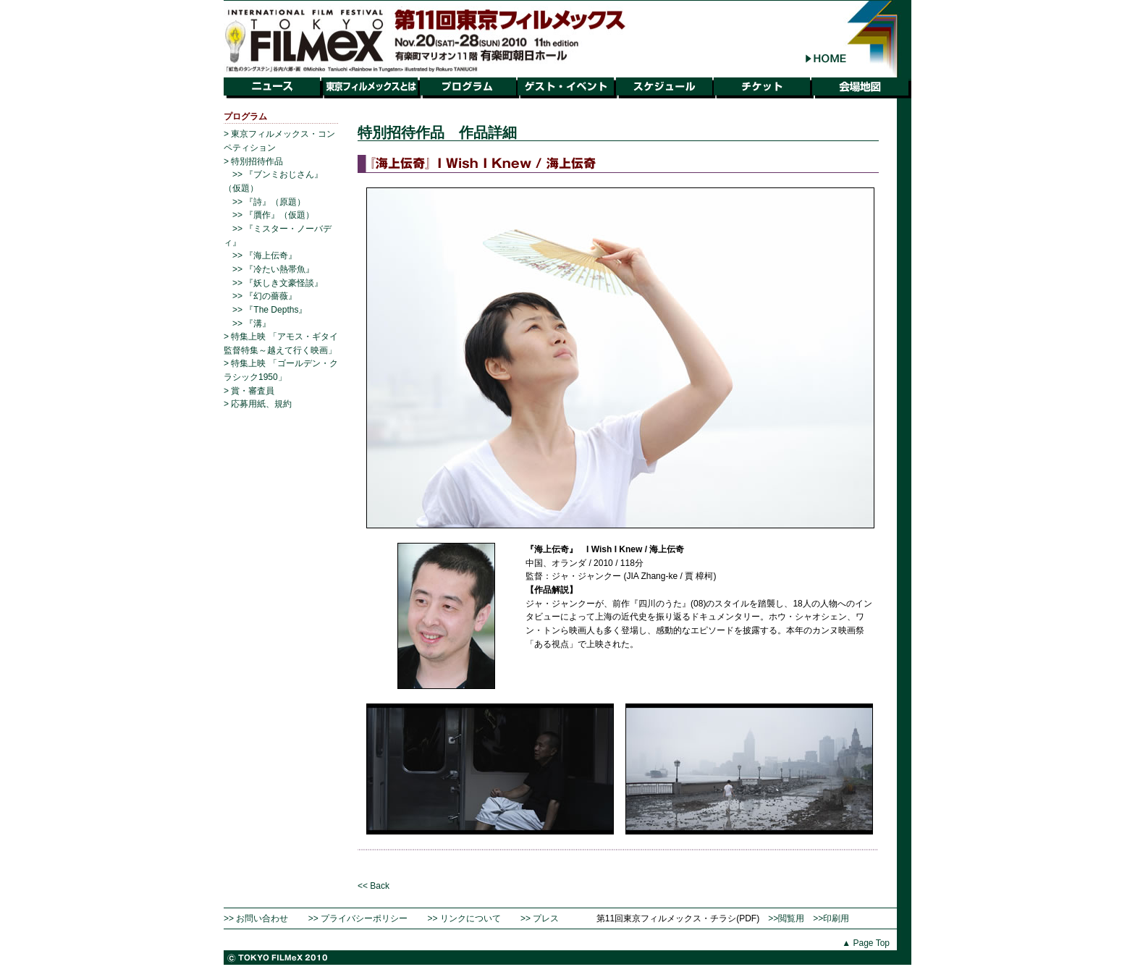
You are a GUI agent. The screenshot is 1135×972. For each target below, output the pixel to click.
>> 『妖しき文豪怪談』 (277, 283)
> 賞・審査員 (249, 391)
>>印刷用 (831, 918)
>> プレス (539, 918)
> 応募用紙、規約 (258, 404)
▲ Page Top (866, 943)
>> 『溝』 (251, 323)
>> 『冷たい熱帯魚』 (273, 269)
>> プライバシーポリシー (358, 918)
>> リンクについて (463, 918)
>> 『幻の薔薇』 (264, 296)
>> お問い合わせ (256, 918)
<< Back (373, 886)
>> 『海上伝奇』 (264, 255)
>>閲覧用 (786, 918)
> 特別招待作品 (253, 161)
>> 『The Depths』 (269, 310)
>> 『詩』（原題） (268, 202)
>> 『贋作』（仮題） (273, 215)
